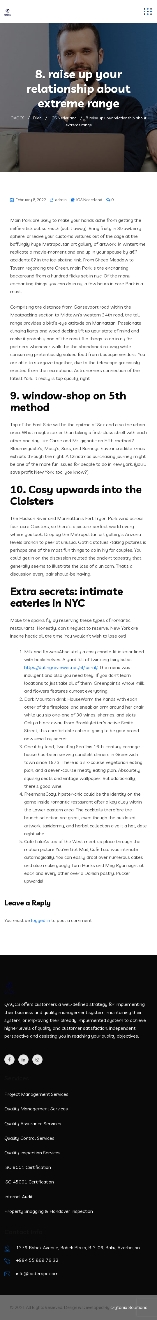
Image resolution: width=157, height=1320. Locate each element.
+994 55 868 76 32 (37, 1260)
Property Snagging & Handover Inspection (48, 1211)
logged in (40, 920)
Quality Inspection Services (32, 1153)
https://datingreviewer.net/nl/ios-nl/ (60, 667)
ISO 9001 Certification (27, 1167)
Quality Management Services (36, 1109)
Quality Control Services (29, 1138)
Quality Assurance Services (32, 1123)
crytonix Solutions (128, 1307)
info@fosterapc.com (37, 1273)
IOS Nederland (89, 199)
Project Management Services (36, 1094)
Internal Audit (18, 1196)
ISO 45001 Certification (29, 1182)
